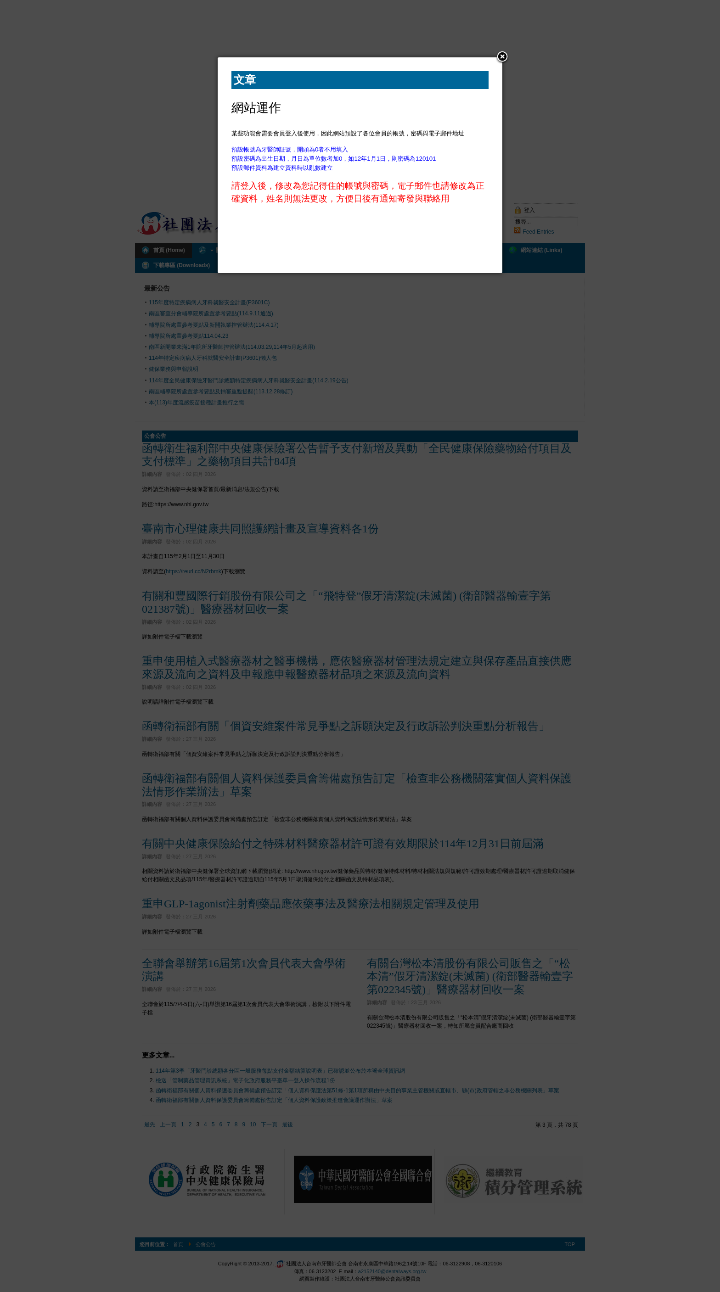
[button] (502, 57)
